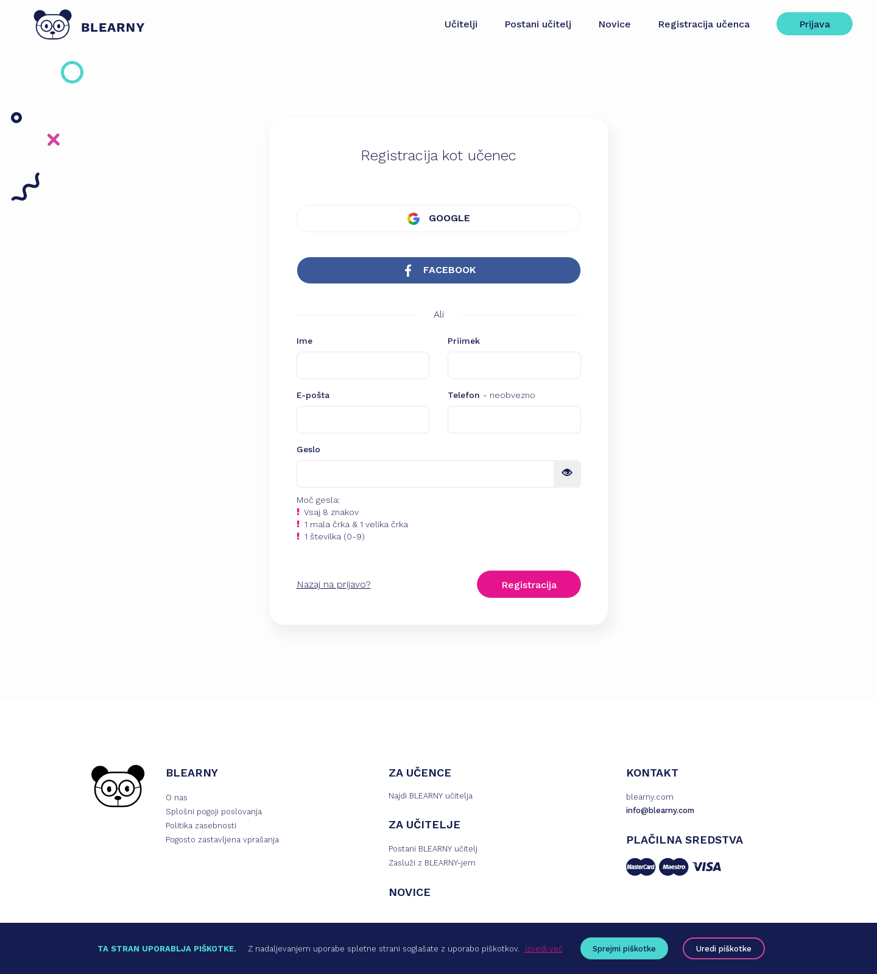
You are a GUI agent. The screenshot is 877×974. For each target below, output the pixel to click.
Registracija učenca (704, 24)
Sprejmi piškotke (624, 948)
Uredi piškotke (724, 948)
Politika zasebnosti (201, 825)
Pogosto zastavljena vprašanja (222, 839)
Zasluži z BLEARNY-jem (432, 862)
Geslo (308, 449)
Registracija (529, 585)
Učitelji (461, 24)
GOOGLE (438, 218)
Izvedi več (544, 948)
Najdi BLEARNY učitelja (431, 795)
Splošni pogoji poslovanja (214, 811)
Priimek (464, 341)
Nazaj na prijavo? (334, 584)
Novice (614, 24)
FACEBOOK (439, 270)
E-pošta (313, 395)
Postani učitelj (537, 24)
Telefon (491, 395)
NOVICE (410, 892)
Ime (304, 341)
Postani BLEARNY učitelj (433, 848)
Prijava (814, 24)
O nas (177, 797)
